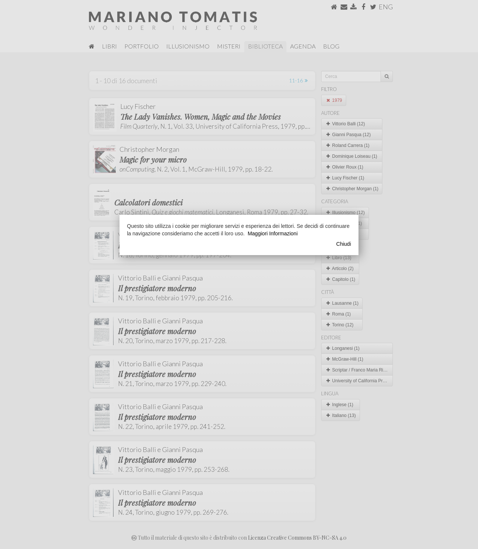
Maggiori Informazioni (273, 233)
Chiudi (343, 244)
